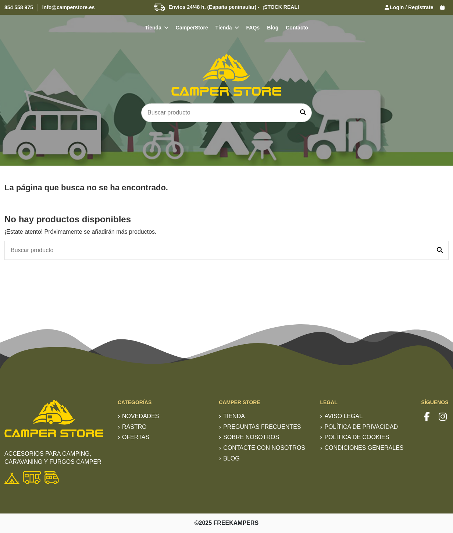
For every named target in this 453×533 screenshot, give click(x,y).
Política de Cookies (356, 437)
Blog (231, 458)
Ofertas (135, 437)
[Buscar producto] (303, 113)
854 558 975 (18, 7)
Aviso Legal (343, 416)
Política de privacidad (361, 427)
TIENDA (234, 416)
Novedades (140, 416)
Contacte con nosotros (264, 448)
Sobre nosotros (251, 437)
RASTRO (134, 427)
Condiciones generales (363, 448)
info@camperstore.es (68, 7)
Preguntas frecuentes (262, 427)
